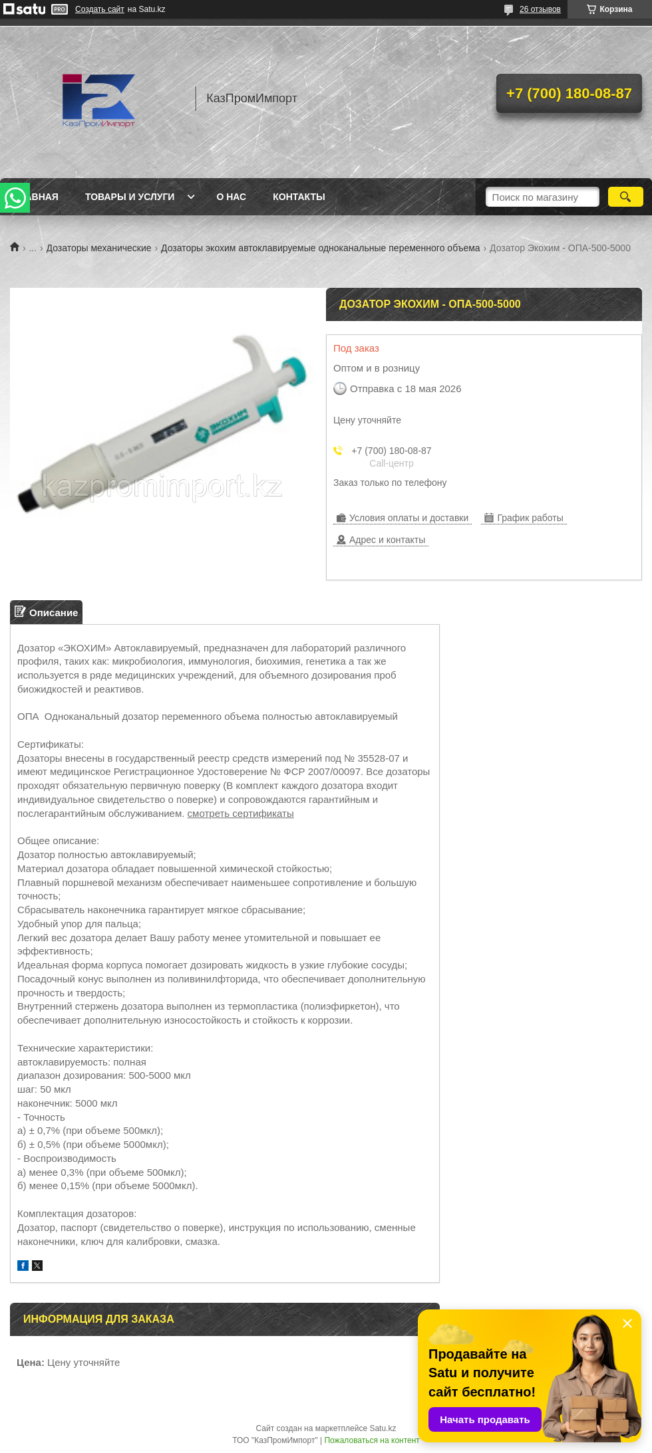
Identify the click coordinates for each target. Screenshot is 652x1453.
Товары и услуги (130, 196)
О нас (231, 196)
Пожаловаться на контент (371, 1440)
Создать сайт (99, 9)
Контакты (299, 196)
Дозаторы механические (99, 248)
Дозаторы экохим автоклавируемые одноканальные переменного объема (320, 248)
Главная (36, 196)
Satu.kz (382, 1428)
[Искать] (625, 197)
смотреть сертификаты (241, 813)
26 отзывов (540, 9)
